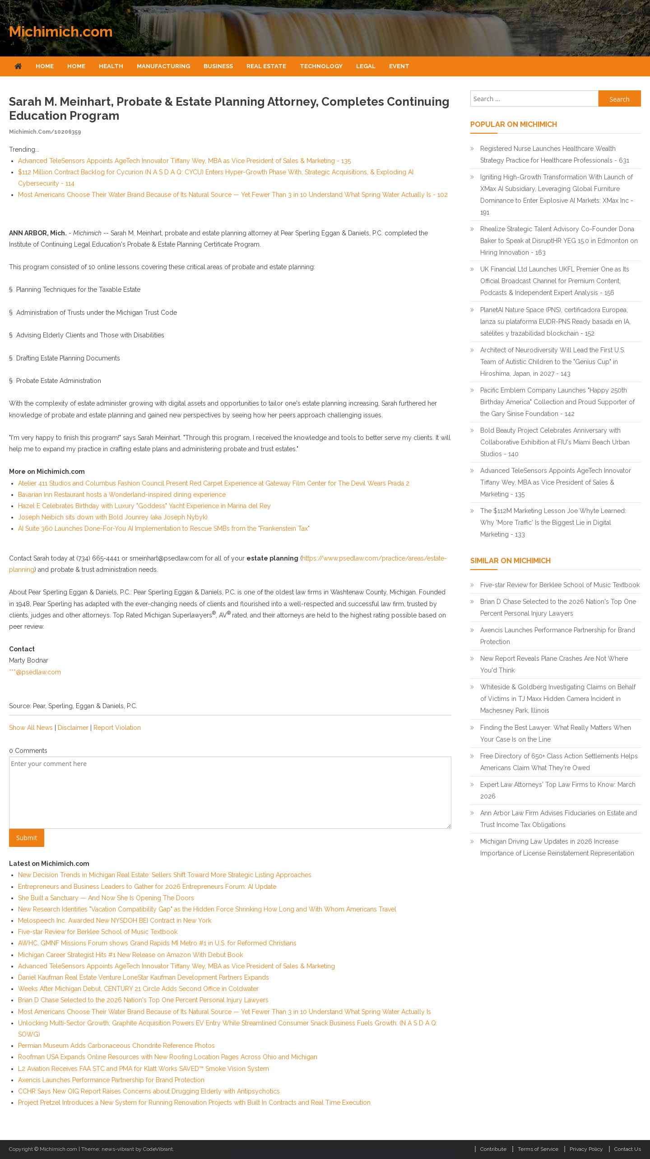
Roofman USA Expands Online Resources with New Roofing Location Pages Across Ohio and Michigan (167, 1057)
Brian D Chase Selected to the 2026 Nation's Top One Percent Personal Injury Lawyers (143, 1000)
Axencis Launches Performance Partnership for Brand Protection (111, 1080)
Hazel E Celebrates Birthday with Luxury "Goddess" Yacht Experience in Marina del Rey (144, 505)
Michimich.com (61, 31)
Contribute (493, 1149)
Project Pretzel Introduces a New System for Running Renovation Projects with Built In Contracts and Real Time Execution (194, 1102)
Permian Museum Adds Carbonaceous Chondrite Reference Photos (116, 1045)
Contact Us (627, 1149)
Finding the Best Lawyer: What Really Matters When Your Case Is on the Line (555, 733)
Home (45, 66)
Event (399, 66)
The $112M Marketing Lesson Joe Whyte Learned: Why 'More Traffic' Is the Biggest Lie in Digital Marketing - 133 (553, 522)
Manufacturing (163, 66)
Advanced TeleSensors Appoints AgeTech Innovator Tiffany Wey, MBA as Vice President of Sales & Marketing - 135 (184, 160)
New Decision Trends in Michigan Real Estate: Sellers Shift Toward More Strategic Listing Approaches (164, 875)
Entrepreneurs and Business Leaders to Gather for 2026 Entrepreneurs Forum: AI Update (147, 886)
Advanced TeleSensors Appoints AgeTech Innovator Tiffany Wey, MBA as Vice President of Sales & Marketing (176, 966)
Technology (321, 66)
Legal (366, 66)
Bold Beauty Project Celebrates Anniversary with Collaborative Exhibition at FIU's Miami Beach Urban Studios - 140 (555, 442)
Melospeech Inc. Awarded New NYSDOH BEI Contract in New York (114, 920)
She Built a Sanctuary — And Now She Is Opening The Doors (106, 898)
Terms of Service (538, 1149)
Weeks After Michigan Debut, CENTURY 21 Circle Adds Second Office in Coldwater (138, 988)
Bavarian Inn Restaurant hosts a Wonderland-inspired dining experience (122, 494)
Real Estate (266, 66)
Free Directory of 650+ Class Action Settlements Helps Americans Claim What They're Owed (559, 761)
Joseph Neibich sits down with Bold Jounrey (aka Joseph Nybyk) (113, 517)
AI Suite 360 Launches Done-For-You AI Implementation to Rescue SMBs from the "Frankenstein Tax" (164, 528)
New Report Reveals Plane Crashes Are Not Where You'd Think (554, 664)
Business (218, 66)
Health (111, 66)
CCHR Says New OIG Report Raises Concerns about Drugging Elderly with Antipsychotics (149, 1091)
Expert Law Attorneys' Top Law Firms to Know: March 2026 (558, 790)
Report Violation (117, 727)
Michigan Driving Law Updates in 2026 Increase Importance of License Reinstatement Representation (557, 847)
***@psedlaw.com (35, 672)
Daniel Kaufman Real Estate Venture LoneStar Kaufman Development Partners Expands (143, 977)
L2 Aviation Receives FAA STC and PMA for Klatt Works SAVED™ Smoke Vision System (143, 1068)
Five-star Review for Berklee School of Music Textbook (97, 931)
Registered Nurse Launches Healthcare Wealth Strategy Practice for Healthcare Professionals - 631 (554, 154)
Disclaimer (73, 727)
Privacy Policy (586, 1149)
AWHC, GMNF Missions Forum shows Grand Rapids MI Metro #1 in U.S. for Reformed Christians (157, 943)
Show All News (31, 727)
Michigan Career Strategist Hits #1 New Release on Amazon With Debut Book (130, 954)
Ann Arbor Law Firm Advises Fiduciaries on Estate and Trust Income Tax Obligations (558, 818)
